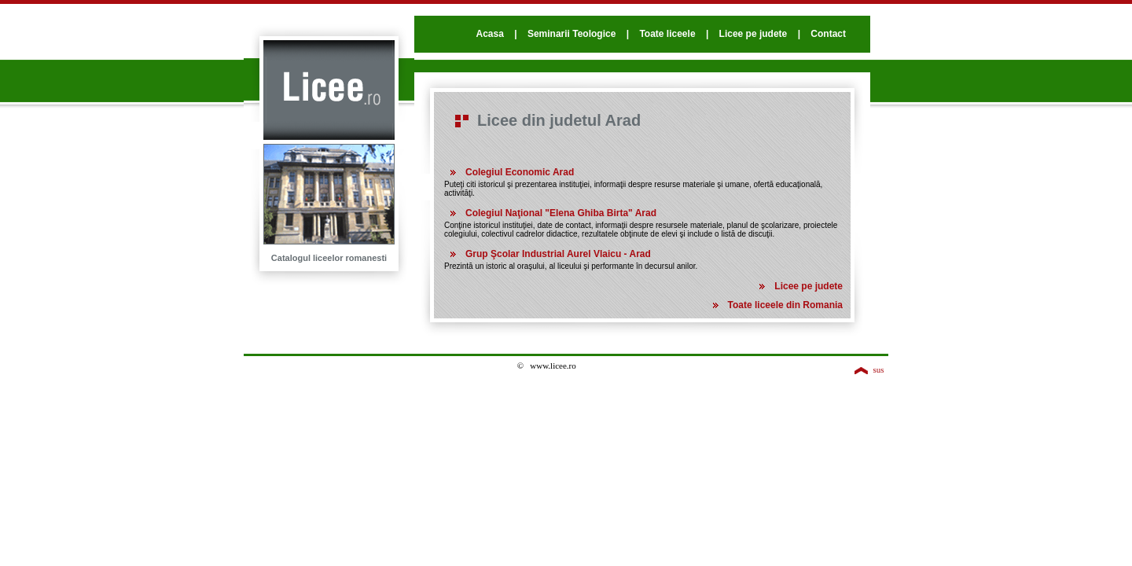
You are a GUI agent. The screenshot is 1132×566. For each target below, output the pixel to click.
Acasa (489, 33)
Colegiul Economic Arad (519, 172)
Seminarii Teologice (571, 33)
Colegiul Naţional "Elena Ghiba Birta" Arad (560, 213)
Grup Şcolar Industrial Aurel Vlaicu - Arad (558, 253)
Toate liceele (667, 33)
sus (878, 369)
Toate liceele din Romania (785, 305)
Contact (828, 33)
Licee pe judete (753, 33)
